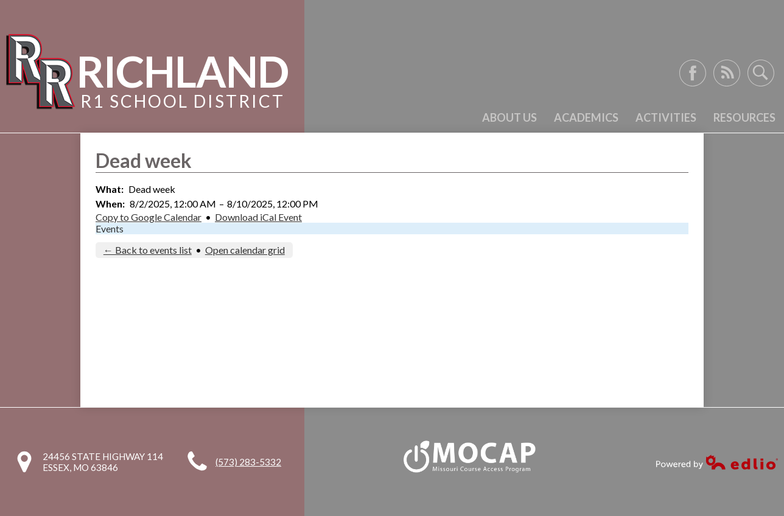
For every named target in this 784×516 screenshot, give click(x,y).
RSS (726, 73)
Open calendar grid (245, 250)
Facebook (692, 73)
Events (110, 228)
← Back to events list (147, 250)
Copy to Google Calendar (148, 217)
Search (760, 73)
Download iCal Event (258, 217)
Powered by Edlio (717, 462)
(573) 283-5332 (248, 461)
